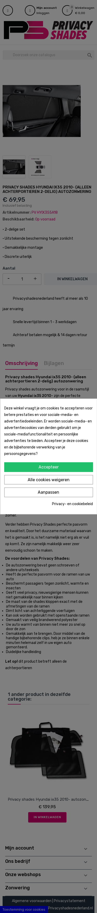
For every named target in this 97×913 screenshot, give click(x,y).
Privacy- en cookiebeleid (72, 504)
